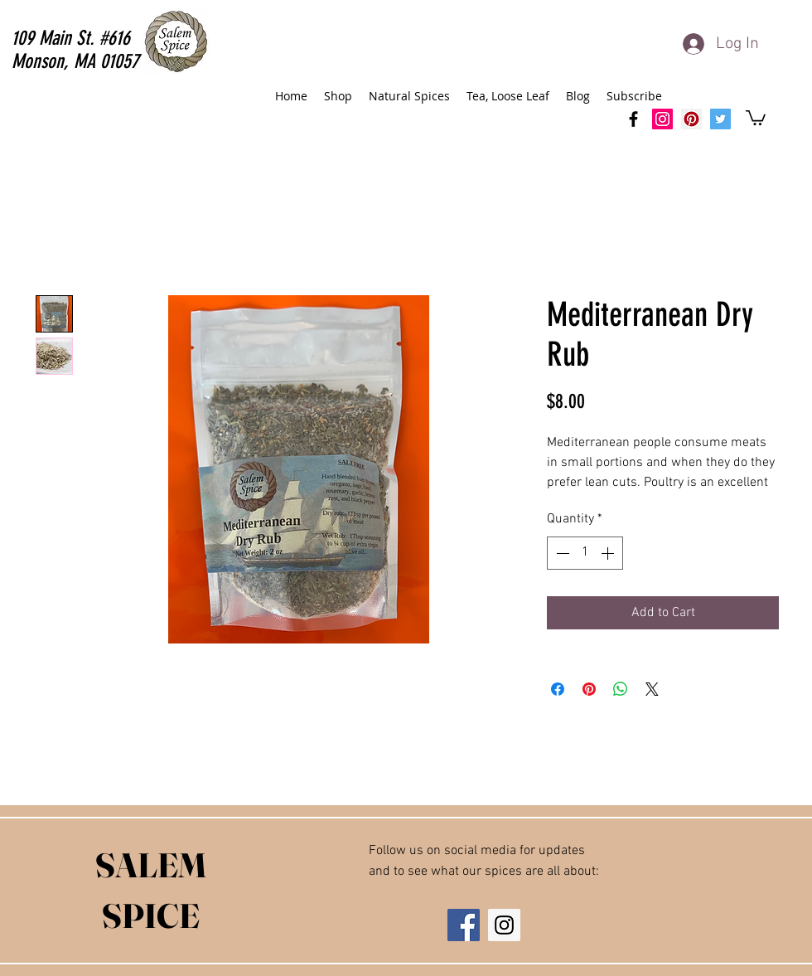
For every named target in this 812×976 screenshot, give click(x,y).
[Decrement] (561, 553)
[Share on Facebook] (558, 689)
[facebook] (633, 119)
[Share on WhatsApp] (621, 689)
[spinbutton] (585, 553)
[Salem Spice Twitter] (720, 119)
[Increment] (609, 553)
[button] (756, 117)
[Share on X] (652, 689)
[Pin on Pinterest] (589, 689)
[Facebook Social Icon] (463, 925)
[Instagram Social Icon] (504, 925)
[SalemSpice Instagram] (662, 119)
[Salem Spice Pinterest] (691, 119)
